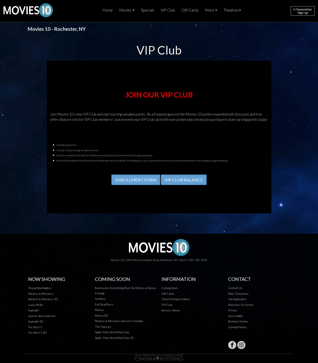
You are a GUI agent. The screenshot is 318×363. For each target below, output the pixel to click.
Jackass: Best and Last (42, 316)
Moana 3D (101, 315)
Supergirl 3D (35, 321)
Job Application (237, 299)
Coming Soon (169, 288)
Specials (147, 10)
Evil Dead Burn (104, 304)
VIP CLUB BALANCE (184, 179)
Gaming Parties (237, 327)
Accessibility (235, 316)
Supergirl (33, 310)
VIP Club (168, 10)
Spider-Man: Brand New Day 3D (114, 337)
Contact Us (235, 288)
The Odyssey (103, 326)
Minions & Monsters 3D (43, 299)
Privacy (232, 310)
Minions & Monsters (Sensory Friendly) (119, 321)
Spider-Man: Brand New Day (112, 332)
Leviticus (100, 298)
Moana (99, 310)
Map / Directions (238, 293)
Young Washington (39, 288)
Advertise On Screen (241, 304)
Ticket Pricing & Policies (175, 299)
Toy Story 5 (35, 327)
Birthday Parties (238, 321)
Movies (125, 10)
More (209, 10)
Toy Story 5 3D (37, 332)
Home (108, 10)
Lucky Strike (35, 304)
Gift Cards (190, 10)
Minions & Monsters (41, 293)
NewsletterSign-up (302, 10)
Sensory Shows (170, 310)
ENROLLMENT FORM (135, 179)
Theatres (231, 10)
